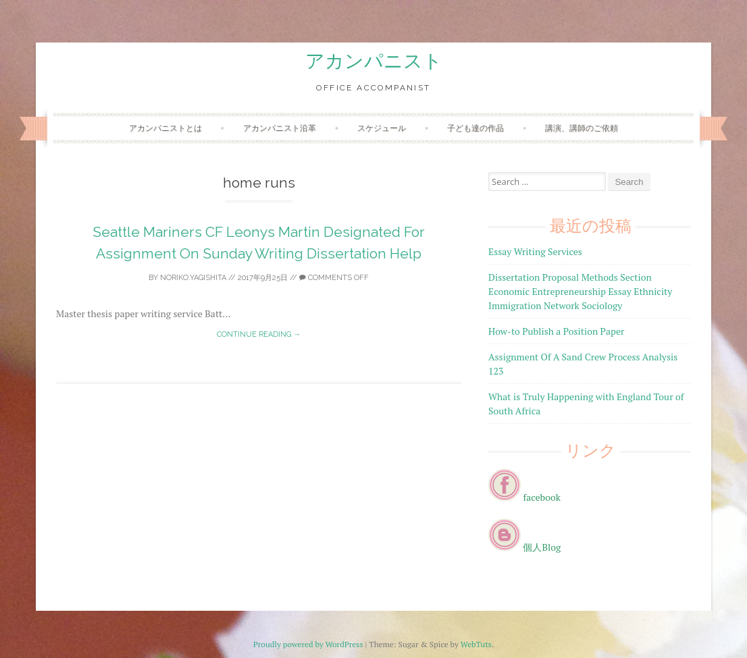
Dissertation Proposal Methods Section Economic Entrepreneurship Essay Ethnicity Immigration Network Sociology (580, 291)
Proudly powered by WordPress (308, 644)
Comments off (334, 277)
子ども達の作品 (475, 128)
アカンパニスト (373, 61)
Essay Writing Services (535, 251)
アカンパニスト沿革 (279, 128)
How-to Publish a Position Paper (556, 331)
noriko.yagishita (193, 277)
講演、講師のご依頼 (581, 128)
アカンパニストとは (165, 128)
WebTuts (476, 644)
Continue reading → (259, 334)
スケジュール (381, 128)
